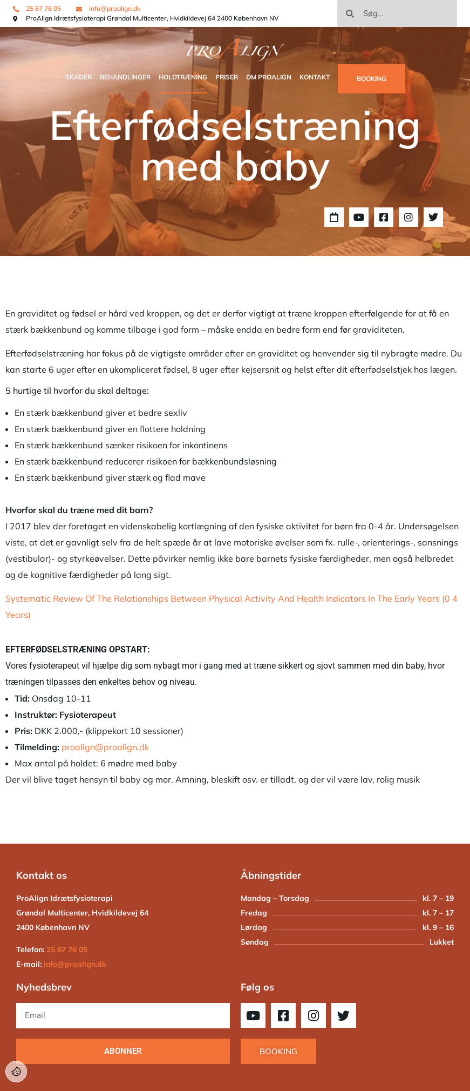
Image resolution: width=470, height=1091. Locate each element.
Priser (226, 77)
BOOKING (371, 79)
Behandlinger (125, 77)
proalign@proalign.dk (105, 747)
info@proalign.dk (75, 964)
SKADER (78, 77)
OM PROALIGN (268, 77)
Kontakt (314, 77)
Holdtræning (183, 77)
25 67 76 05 (66, 949)
